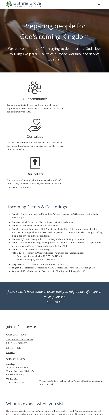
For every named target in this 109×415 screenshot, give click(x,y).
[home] (23, 4)
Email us (10, 284)
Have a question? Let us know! (24, 383)
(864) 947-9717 (13, 279)
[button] (99, 5)
